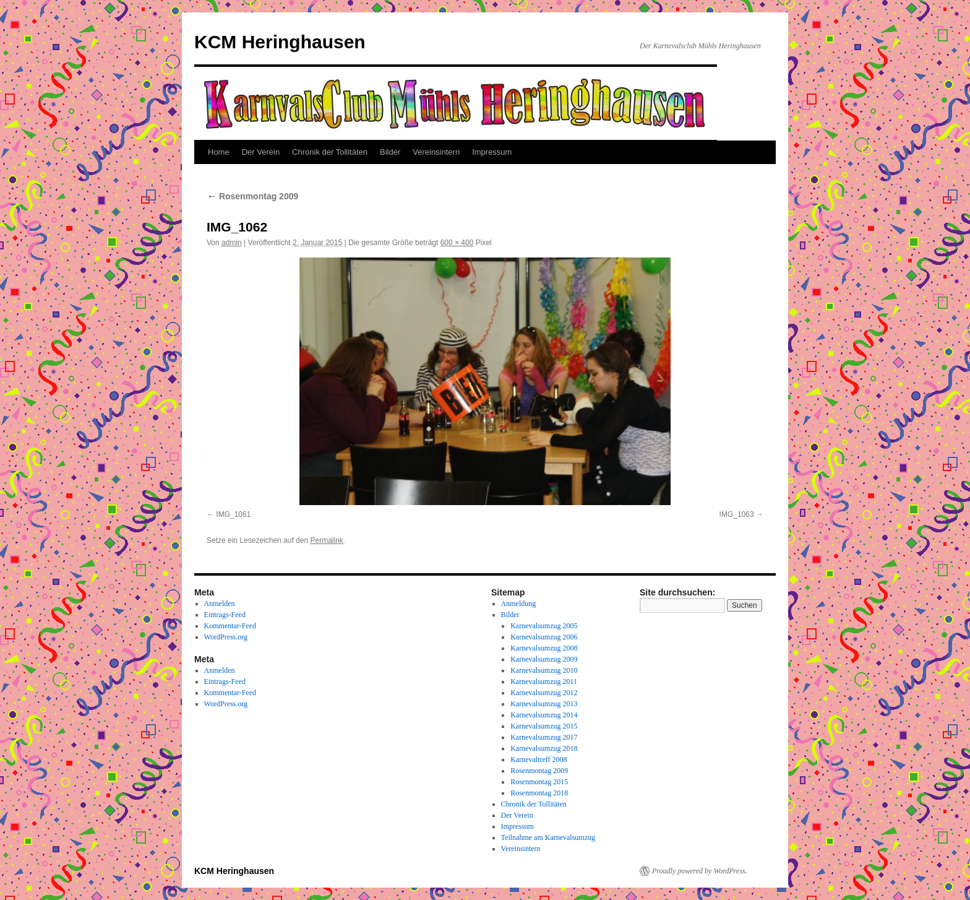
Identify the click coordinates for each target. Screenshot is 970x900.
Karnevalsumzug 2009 (543, 659)
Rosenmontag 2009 (252, 196)
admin (231, 242)
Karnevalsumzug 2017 (543, 737)
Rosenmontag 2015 (539, 781)
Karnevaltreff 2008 (538, 759)
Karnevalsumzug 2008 (543, 648)
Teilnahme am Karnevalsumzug (548, 837)
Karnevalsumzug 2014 (543, 715)
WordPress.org (225, 637)
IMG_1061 (233, 514)
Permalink (326, 540)
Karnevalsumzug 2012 (543, 692)
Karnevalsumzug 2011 (543, 681)
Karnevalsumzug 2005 (543, 625)
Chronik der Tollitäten (329, 152)
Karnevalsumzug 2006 (543, 637)
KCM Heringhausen (280, 42)
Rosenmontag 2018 (539, 793)
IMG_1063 (736, 514)
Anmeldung (518, 603)
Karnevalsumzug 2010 (543, 670)
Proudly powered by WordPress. (699, 871)
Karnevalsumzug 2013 (543, 703)
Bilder (390, 152)
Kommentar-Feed (230, 625)
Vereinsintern (436, 152)
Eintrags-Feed (225, 614)
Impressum (492, 152)
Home (219, 152)
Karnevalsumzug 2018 (543, 748)
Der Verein (261, 152)
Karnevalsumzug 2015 (543, 726)
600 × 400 (457, 242)
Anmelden (219, 603)
